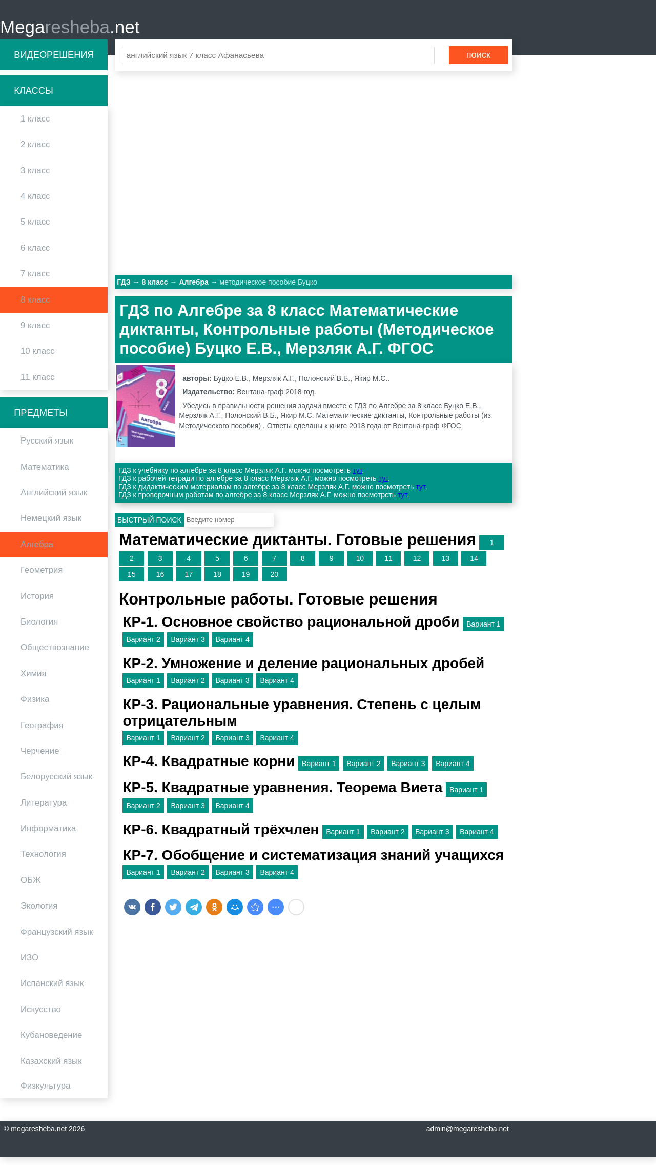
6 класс (35, 255)
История (37, 604)
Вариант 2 (143, 648)
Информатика (48, 836)
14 (474, 567)
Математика (44, 474)
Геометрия (41, 578)
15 (132, 582)
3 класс (35, 178)
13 (445, 567)
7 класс (35, 282)
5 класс (35, 230)
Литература (43, 810)
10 (360, 567)
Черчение (39, 759)
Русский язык (46, 449)
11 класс (37, 385)
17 (188, 582)
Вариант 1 (483, 632)
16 (160, 582)
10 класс (37, 359)
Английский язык (53, 501)
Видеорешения (54, 62)
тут (357, 478)
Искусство (40, 1017)
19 (246, 582)
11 (388, 567)
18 (217, 582)
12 (417, 567)
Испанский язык (52, 991)
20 (274, 582)
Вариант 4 (232, 648)
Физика (34, 707)
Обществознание (54, 655)
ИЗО (29, 966)
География (42, 733)
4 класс (35, 204)
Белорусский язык (56, 785)
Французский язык (56, 940)
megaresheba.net (39, 1137)
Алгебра (36, 552)
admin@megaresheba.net (467, 1137)
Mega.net (69, 31)
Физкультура (45, 1094)
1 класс (35, 127)
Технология (43, 862)
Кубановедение (51, 1043)
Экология (38, 914)
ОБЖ (30, 888)
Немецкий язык (50, 526)
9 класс (35, 333)
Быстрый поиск (149, 528)
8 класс (35, 307)
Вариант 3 (187, 648)
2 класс (35, 152)
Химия (33, 681)
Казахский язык (50, 1069)
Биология (39, 630)
